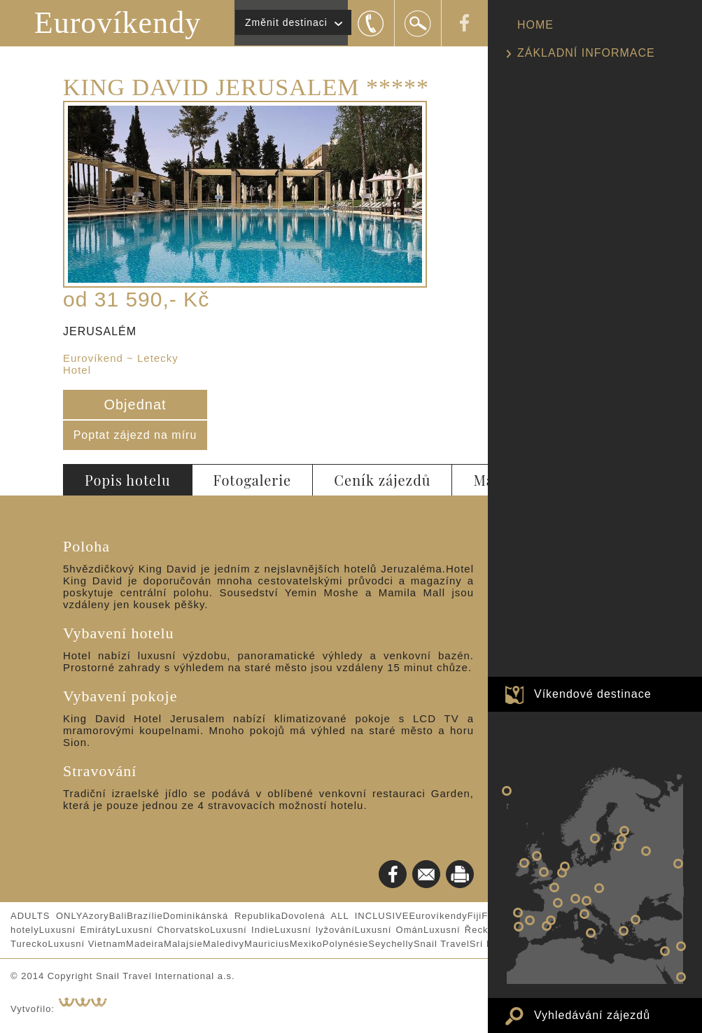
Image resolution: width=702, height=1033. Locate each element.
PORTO (518, 913)
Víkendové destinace (593, 694)
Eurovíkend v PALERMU (591, 933)
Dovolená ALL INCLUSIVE (345, 916)
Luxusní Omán (389, 930)
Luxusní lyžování (314, 930)
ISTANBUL (635, 920)
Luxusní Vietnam (87, 944)
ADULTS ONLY (46, 916)
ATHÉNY (624, 931)
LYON (558, 903)
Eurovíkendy (117, 23)
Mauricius (267, 944)
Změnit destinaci (286, 22)
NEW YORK (507, 791)
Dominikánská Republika (222, 916)
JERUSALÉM (665, 951)
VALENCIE (547, 926)
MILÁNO (575, 899)
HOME (535, 25)
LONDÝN (544, 872)
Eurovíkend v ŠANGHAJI (678, 864)
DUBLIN (524, 863)
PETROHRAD (624, 831)
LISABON (519, 927)
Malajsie (183, 944)
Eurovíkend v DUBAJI (681, 977)
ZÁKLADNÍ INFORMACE (586, 53)
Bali (118, 916)
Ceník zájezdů (382, 479)
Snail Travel (442, 944)
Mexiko (306, 944)
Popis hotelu (128, 479)
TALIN (621, 839)
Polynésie (345, 944)
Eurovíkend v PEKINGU (681, 946)
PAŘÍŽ (554, 887)
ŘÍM (584, 914)
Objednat (135, 404)
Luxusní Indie (242, 930)
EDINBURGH (537, 856)
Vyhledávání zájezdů (592, 1015)
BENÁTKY (586, 901)
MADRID (530, 920)
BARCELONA (551, 920)
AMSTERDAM (565, 866)
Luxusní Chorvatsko (163, 930)
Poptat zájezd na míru (135, 435)
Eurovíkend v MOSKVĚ (646, 851)
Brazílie (144, 916)
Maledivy (223, 944)
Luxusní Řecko (458, 930)
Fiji (475, 916)
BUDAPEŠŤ (599, 888)
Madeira (145, 944)
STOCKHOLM (595, 838)
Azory (95, 916)
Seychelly (391, 944)
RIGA (619, 846)
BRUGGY (562, 873)
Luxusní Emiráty (77, 930)
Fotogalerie (252, 479)
